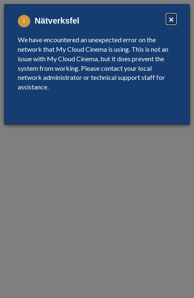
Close (163, 107)
